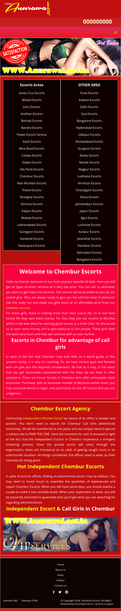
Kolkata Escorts (89, 100)
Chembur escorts (18, 308)
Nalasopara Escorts (31, 246)
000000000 (97, 21)
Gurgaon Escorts (89, 148)
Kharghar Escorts (32, 197)
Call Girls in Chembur (88, 508)
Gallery (60, 580)
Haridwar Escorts (89, 246)
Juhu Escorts (31, 107)
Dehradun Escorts (89, 252)
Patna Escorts (89, 197)
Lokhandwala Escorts (31, 225)
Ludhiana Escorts (89, 176)
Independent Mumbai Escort (43, 418)
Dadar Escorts (32, 162)
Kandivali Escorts (31, 239)
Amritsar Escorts (89, 183)
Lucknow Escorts (89, 225)
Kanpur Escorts (89, 232)
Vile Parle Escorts (32, 169)
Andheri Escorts (32, 114)
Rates (60, 575)
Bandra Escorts (31, 128)
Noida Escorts (89, 155)
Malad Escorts (32, 100)
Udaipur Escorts (89, 135)
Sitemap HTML (30, 600)
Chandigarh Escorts (89, 190)
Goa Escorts (89, 114)
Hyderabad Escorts (89, 128)
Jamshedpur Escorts (89, 204)
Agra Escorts (89, 218)
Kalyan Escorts (32, 211)
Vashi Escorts (32, 141)
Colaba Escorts (32, 155)
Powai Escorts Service (32, 135)
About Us (60, 569)
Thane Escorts (31, 190)
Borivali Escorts (31, 121)
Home (60, 564)
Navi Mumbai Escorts (31, 183)
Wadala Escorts (31, 218)
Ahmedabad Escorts (89, 141)
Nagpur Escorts (89, 169)
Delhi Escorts (89, 107)
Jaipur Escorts (89, 211)
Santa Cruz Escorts (32, 93)
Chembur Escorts (32, 176)
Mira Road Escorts (31, 148)
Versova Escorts (32, 204)
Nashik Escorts (89, 162)
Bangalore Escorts (89, 121)
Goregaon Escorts (31, 232)
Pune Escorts (89, 93)
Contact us (60, 585)
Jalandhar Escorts (89, 239)
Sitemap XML (10, 600)
